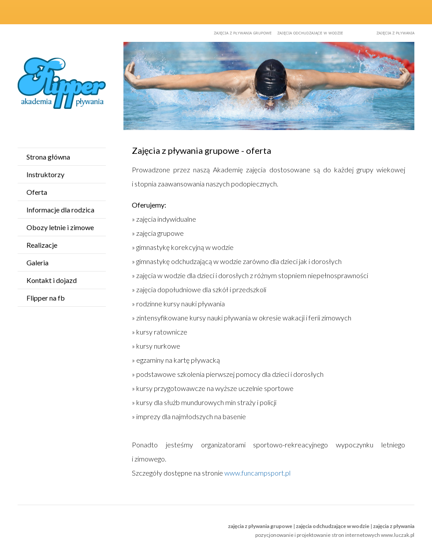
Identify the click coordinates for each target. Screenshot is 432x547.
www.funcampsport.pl (257, 473)
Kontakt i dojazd (51, 280)
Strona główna (48, 157)
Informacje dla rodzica (60, 209)
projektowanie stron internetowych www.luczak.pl (355, 535)
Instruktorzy (45, 174)
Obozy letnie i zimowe (60, 227)
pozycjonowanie (274, 535)
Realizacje (41, 245)
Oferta (36, 192)
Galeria (37, 262)
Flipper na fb (45, 298)
